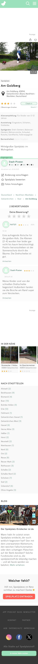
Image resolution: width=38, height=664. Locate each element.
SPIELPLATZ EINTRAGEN (19, 596)
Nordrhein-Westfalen (25, 195)
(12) (6, 409)
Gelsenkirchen (7, 199)
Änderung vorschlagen (16, 174)
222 (11, 165)
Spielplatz (5, 81)
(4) (11, 397)
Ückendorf (5, 486)
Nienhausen (6, 445)
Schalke (4, 469)
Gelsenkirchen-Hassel (10, 417)
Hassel (4, 425)
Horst (3, 437)
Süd (2, 482)
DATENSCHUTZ (15, 628)
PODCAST (11, 612)
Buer (19, 199)
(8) (8, 457)
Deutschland (6, 195)
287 (17, 165)
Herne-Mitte (6, 429)
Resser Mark (6, 461)
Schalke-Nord (7, 474)
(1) (11, 413)
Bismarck (5, 397)
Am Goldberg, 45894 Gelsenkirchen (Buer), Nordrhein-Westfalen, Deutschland (21, 93)
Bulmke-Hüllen (7, 405)
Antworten (7, 261)
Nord (3, 449)
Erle (2, 409)
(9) (13, 392)
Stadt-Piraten (16, 161)
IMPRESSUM (29, 628)
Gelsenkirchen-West (9, 421)
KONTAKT (12, 620)
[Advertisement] (20, 324)
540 (23, 165)
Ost (2, 453)
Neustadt (5, 441)
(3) (15, 405)
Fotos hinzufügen (14, 183)
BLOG (19, 612)
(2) (9, 388)
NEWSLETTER (29, 612)
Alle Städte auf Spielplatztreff (19, 646)
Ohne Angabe (7, 490)
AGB (5, 628)
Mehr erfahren (17, 564)
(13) (7, 401)
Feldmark (5, 413)
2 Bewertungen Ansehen (9, 107)
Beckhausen (6, 392)
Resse (3, 457)
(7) (10, 478)
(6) (8, 425)
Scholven (5, 478)
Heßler (4, 433)
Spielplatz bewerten (15, 179)
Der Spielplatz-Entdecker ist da (17, 529)
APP (4, 612)
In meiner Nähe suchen (19, 653)
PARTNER (26, 620)
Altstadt (4, 388)
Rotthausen (6, 465)
